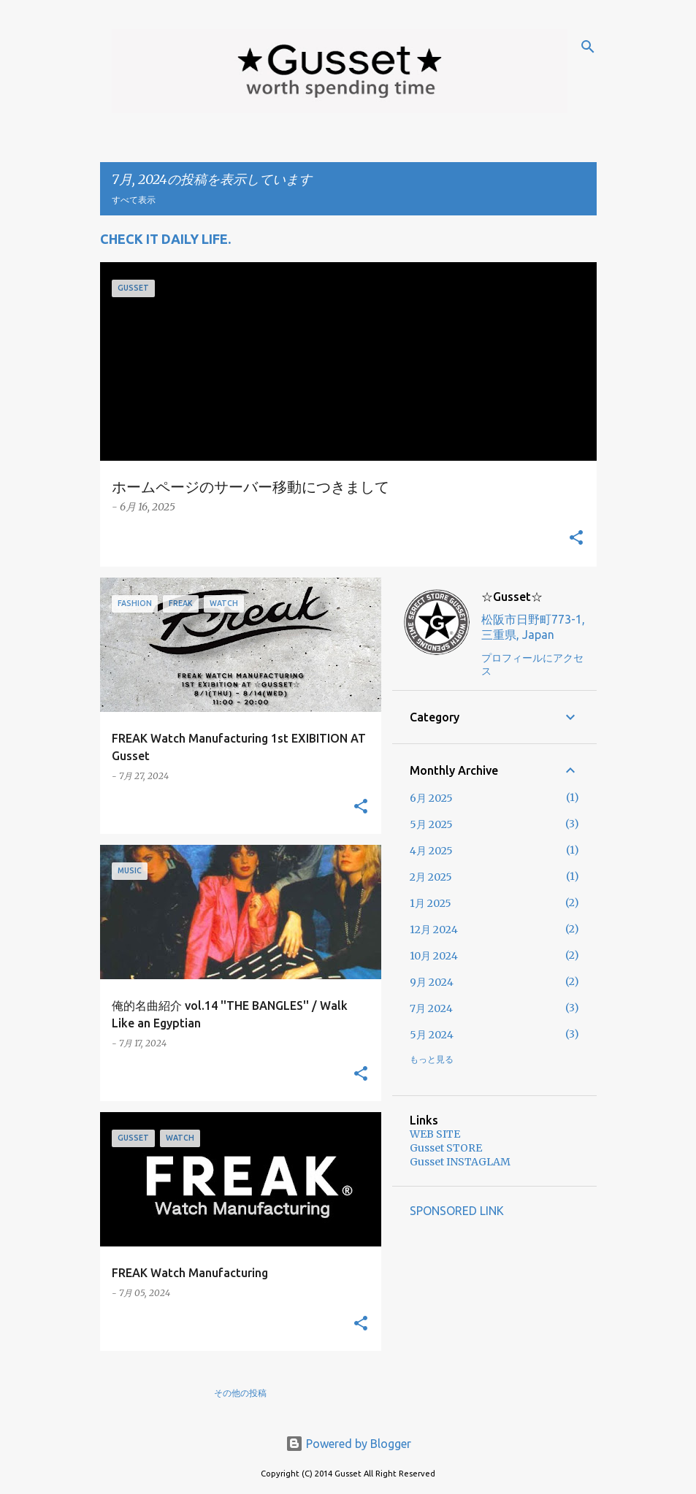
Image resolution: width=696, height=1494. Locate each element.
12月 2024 (434, 929)
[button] (576, 539)
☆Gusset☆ (512, 596)
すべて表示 (134, 199)
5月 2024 (432, 1034)
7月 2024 (431, 1008)
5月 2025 (431, 824)
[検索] (588, 46)
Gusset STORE (446, 1147)
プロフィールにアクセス (532, 664)
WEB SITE (435, 1134)
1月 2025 (430, 903)
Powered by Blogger (348, 1443)
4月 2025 (431, 850)
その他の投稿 (240, 1393)
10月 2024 (434, 955)
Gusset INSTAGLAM (460, 1161)
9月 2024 (432, 982)
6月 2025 (431, 798)
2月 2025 (431, 877)
